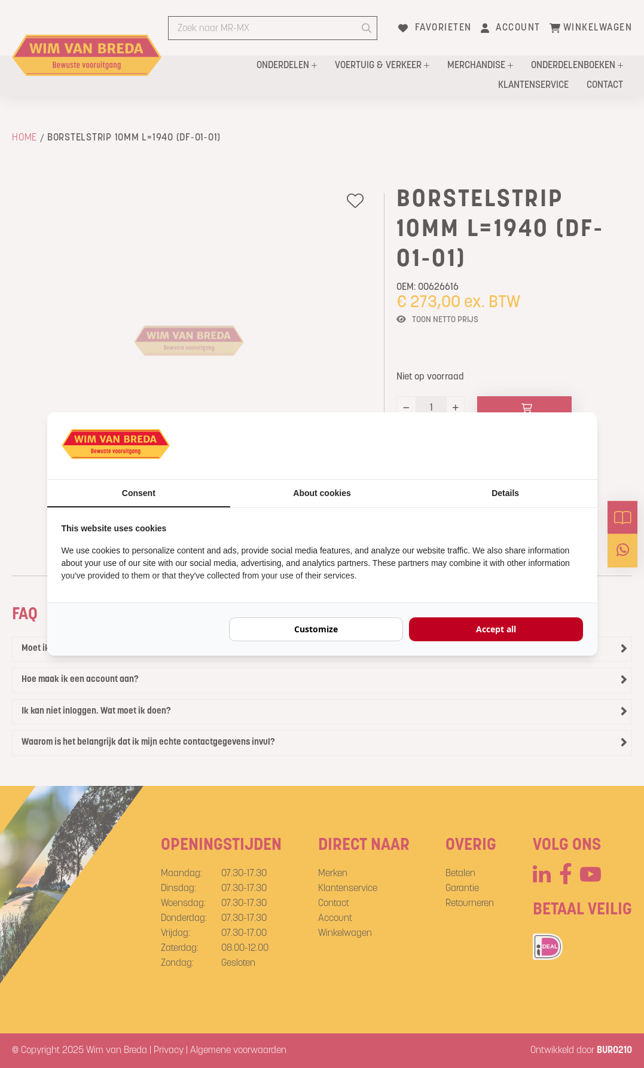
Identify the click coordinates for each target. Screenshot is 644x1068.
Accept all (496, 629)
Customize (316, 629)
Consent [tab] (138, 493)
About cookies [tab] (321, 493)
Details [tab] (505, 493)
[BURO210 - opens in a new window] (538, 446)
